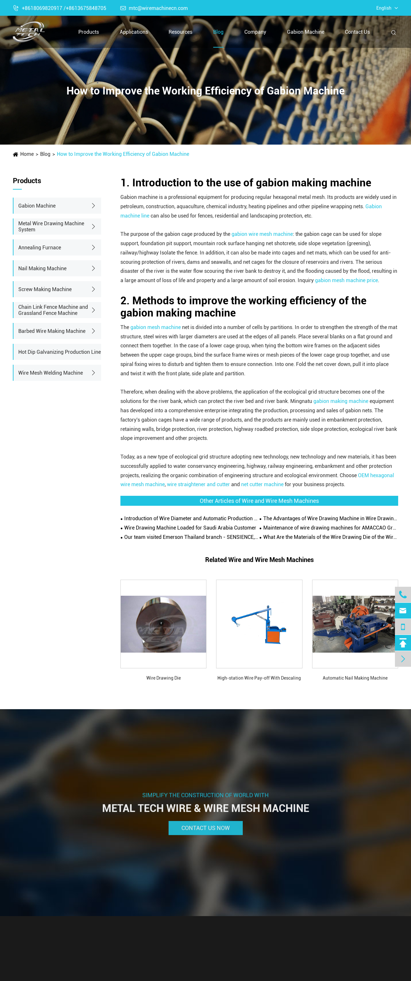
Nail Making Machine (42, 268)
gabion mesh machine (155, 327)
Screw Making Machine (45, 289)
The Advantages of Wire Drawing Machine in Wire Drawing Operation (330, 518)
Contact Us (357, 32)
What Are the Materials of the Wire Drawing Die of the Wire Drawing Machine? (330, 537)
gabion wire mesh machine (262, 234)
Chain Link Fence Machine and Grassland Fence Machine (53, 310)
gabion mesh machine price (346, 280)
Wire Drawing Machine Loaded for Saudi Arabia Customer (190, 528)
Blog (218, 32)
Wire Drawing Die (163, 678)
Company (255, 32)
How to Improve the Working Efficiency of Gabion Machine (123, 154)
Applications (134, 32)
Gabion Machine (305, 32)
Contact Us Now (205, 831)
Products (88, 32)
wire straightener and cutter (198, 484)
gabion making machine (340, 401)
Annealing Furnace (39, 248)
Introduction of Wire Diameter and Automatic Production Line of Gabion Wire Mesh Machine (191, 518)
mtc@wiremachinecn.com (154, 8)
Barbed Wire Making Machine (51, 331)
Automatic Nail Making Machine (355, 678)
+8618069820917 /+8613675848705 (59, 8)
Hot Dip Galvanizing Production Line (59, 352)
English (383, 8)
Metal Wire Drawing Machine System (51, 226)
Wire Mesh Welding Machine (50, 373)
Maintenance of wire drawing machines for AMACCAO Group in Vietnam (330, 528)
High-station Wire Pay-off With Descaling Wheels (259, 678)
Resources (180, 32)
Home (27, 154)
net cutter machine (262, 484)
